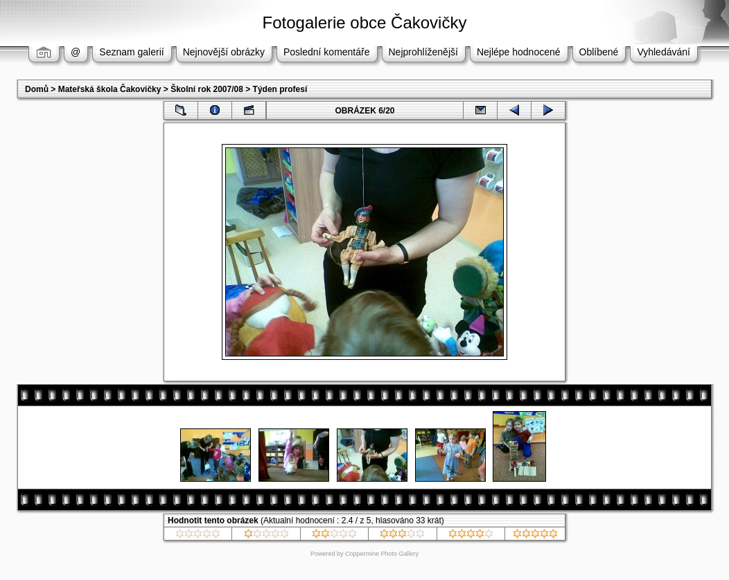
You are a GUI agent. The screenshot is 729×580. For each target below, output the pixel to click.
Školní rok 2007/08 (206, 89)
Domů (37, 89)
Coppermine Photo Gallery (382, 553)
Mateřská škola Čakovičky (109, 89)
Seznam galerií (131, 51)
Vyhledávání (663, 51)
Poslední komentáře (326, 51)
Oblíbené (599, 51)
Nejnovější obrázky (224, 51)
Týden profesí (280, 89)
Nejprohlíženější (423, 51)
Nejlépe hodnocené (519, 51)
